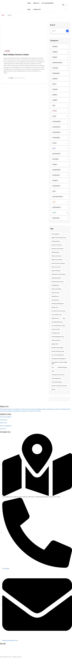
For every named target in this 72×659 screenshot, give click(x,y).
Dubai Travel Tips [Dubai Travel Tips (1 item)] (55, 292)
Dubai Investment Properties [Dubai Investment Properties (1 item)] (58, 263)
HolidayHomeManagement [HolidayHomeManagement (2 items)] (57, 303)
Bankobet (55, 94)
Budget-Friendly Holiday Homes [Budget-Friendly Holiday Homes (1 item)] (58, 237)
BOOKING (7, 51)
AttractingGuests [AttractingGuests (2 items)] (55, 234)
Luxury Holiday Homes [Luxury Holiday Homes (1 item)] (56, 314)
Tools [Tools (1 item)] (52, 367)
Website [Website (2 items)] (53, 389)
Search (52, 25)
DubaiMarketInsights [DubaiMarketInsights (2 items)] (56, 278)
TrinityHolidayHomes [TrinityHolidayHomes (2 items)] (56, 378)
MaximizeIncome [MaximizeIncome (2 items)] (55, 318)
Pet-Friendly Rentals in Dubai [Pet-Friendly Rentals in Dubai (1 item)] (58, 325)
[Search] (67, 30)
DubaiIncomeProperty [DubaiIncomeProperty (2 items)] (56, 256)
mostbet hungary (56, 169)
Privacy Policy (3, 420)
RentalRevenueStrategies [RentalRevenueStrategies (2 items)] (57, 347)
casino (54, 116)
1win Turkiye (55, 67)
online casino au (56, 185)
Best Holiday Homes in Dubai (16, 54)
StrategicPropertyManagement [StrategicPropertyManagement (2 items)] (58, 358)
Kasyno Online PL (56, 153)
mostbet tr (55, 180)
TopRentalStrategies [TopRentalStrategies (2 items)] (62, 367)
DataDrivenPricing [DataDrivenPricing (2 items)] (55, 241)
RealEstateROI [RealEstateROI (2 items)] (54, 344)
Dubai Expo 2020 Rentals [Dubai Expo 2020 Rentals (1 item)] (57, 248)
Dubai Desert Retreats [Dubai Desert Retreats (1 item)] (56, 245)
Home (2, 15)
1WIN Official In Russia (57, 62)
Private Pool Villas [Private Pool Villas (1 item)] (55, 329)
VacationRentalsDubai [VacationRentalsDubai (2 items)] (56, 382)
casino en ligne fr (56, 121)
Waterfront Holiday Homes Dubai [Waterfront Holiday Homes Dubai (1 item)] (59, 385)
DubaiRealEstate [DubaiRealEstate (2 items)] (55, 285)
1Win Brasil (55, 46)
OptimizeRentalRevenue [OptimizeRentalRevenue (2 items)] (57, 322)
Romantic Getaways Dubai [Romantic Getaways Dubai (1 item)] (57, 351)
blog (54, 105)
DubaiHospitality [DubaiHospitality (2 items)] (55, 252)
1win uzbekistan (56, 73)
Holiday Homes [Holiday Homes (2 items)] (54, 307)
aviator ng (55, 89)
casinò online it (56, 137)
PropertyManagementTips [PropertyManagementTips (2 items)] (57, 336)
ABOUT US (36, 3)
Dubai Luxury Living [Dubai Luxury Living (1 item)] (55, 267)
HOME (29, 3)
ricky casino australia (57, 196)
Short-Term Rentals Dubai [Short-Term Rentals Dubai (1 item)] (57, 355)
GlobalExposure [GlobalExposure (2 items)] (55, 296)
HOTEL (54, 148)
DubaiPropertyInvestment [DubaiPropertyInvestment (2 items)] (57, 281)
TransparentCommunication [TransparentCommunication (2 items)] (58, 374)
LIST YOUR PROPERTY (48, 3)
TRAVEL (54, 212)
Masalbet (55, 164)
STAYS (54, 201)
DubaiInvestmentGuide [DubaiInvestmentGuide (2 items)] (56, 259)
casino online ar (56, 132)
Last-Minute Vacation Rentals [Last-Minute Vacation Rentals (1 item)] (58, 311)
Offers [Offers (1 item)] (64, 318)
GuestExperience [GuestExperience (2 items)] (55, 300)
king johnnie (55, 159)
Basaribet (55, 100)
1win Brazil (55, 51)
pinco (54, 191)
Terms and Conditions (5, 417)
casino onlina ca (56, 126)
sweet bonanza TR (56, 207)
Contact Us (3, 428)
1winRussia (55, 78)
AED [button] (63, 4)
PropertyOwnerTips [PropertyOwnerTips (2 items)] (56, 340)
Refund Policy (3, 423)
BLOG (29, 9)
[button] (67, 4)
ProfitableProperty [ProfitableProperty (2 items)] (55, 333)
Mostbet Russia (56, 175)
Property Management (6, 425)
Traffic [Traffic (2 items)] (52, 371)
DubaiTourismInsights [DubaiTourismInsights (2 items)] (56, 289)
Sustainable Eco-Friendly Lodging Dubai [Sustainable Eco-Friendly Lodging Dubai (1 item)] (59, 363)
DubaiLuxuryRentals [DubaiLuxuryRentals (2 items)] (56, 270)
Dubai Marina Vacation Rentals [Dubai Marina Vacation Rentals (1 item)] (58, 274)
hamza (8, 78)
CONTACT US (36, 9)
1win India (55, 57)
